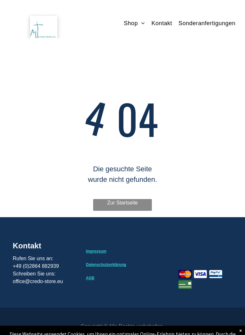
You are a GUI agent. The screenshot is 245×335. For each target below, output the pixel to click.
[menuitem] (138, 23)
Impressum (96, 251)
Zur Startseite (122, 202)
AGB (90, 278)
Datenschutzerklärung (106, 264)
